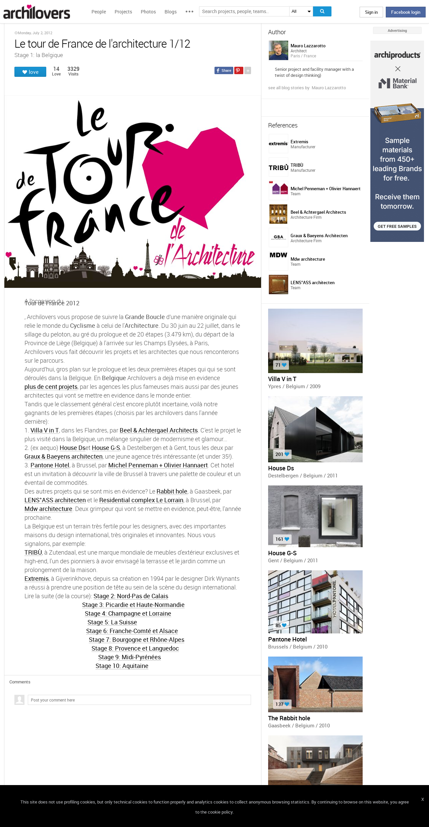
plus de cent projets (50, 386)
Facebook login (405, 12)
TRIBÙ (33, 552)
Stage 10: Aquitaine (122, 665)
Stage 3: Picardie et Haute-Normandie (133, 604)
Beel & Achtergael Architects (159, 430)
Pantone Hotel (49, 465)
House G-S (106, 447)
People (98, 11)
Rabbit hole (172, 491)
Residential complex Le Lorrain (141, 500)
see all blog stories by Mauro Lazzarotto (307, 88)
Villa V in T (44, 430)
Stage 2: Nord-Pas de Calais (131, 596)
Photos (148, 11)
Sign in (371, 12)
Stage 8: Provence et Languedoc (135, 648)
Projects (123, 11)
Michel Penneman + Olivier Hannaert (158, 465)
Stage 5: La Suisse (112, 622)
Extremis (36, 578)
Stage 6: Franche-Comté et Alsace (132, 630)
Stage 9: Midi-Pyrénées (129, 657)
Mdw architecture (48, 508)
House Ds (72, 447)
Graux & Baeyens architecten (63, 456)
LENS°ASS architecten (55, 500)
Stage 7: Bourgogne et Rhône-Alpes (136, 639)
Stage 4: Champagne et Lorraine (128, 613)
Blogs (171, 11)
